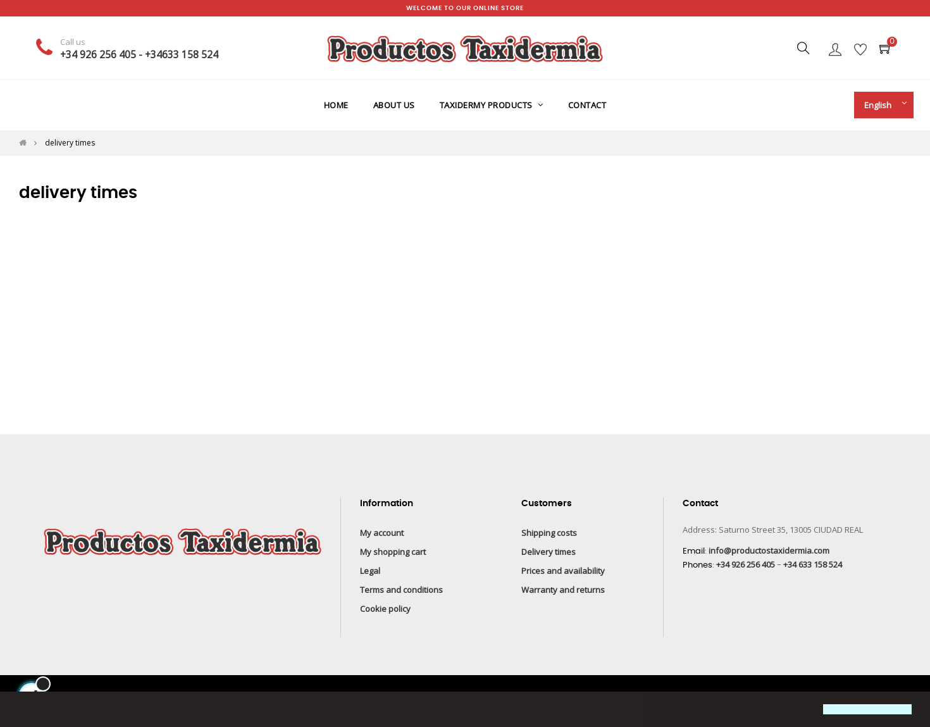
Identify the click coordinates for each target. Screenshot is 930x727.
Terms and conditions (401, 589)
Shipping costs (549, 532)
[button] (20, 710)
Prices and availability (563, 570)
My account (382, 532)
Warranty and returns (563, 589)
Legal (370, 570)
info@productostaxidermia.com (769, 550)
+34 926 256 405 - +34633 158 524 (139, 54)
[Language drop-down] (881, 105)
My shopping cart (393, 551)
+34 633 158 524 (812, 564)
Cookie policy (385, 608)
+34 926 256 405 (745, 564)
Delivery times (548, 551)
